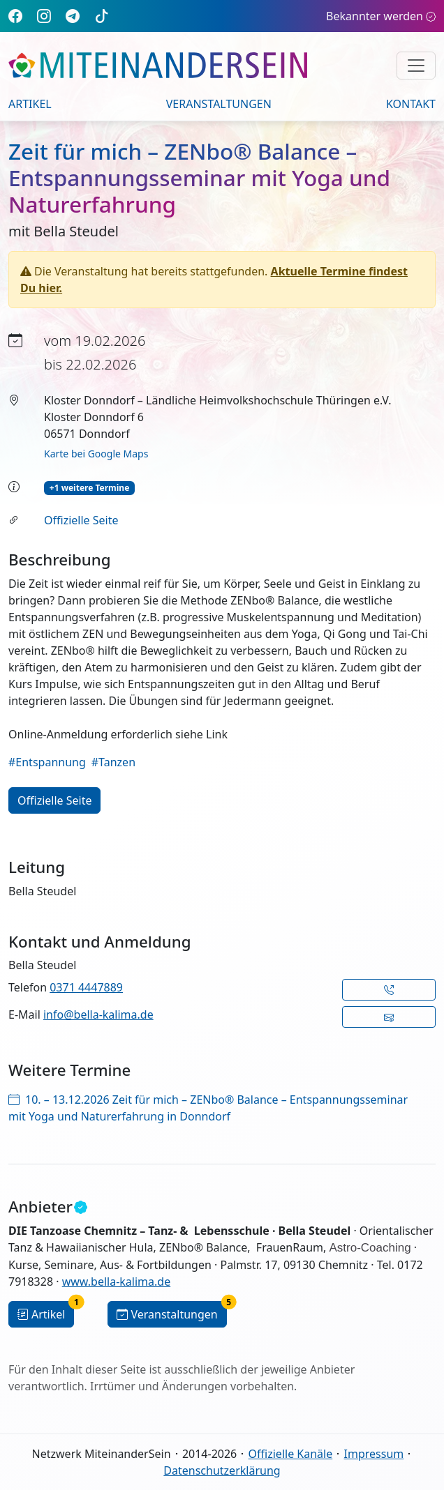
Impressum (374, 1453)
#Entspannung (47, 762)
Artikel (30, 104)
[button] (389, 990)
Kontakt (411, 104)
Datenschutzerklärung (221, 1470)
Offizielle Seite (81, 520)
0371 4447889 (86, 987)
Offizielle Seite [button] (54, 800)
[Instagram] (44, 15)
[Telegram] (73, 15)
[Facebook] (15, 15)
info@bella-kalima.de (98, 1014)
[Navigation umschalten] (416, 65)
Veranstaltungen (219, 104)
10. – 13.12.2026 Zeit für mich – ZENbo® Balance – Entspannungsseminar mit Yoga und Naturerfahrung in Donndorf (208, 1108)
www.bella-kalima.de (116, 1281)
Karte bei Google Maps (96, 453)
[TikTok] (102, 15)
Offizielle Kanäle (291, 1453)
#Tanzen (113, 762)
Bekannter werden (381, 16)
